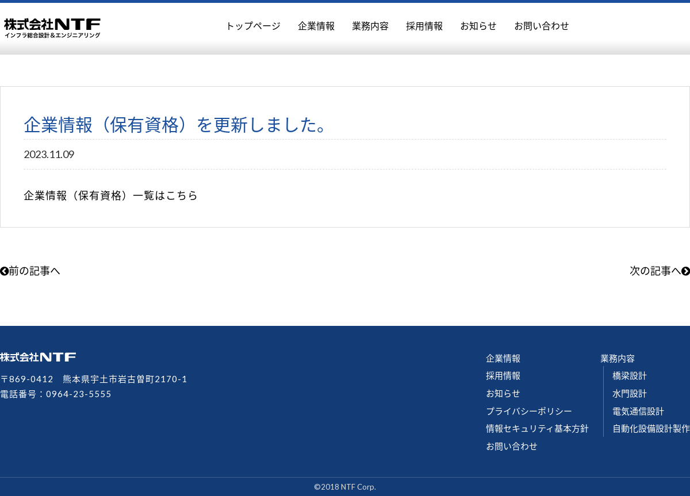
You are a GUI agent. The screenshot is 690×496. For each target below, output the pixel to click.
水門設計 (629, 393)
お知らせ (478, 25)
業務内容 (370, 25)
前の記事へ (30, 270)
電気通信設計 (638, 411)
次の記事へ (660, 270)
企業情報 (316, 25)
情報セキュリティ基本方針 (537, 428)
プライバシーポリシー (529, 411)
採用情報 (424, 25)
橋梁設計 (629, 375)
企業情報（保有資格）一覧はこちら (111, 195)
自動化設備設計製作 (651, 428)
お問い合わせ (541, 25)
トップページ (253, 25)
